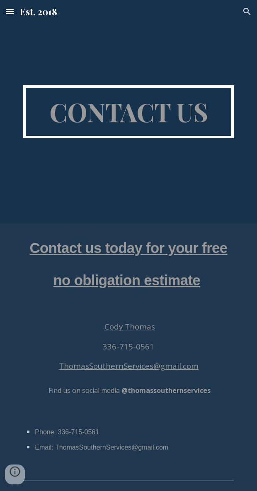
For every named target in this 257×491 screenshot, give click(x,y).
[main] (128, 111)
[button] (10, 11)
